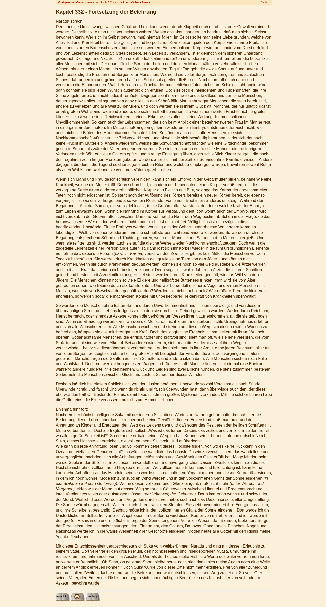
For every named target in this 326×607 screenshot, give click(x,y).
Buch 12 (106, 2)
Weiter (134, 2)
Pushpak (64, 2)
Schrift (265, 2)
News (146, 2)
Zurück (120, 2)
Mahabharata (84, 2)
